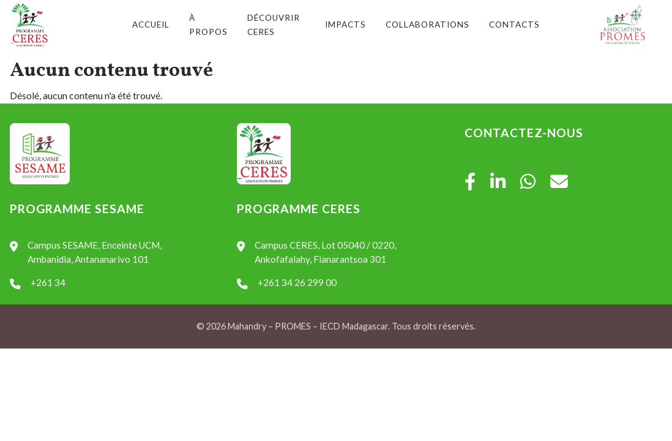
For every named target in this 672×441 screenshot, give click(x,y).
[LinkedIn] (498, 182)
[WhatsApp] (528, 182)
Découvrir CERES (273, 24)
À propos (208, 24)
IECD (329, 326)
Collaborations (427, 24)
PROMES (293, 326)
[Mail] (559, 182)
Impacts (345, 24)
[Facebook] (470, 182)
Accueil (151, 24)
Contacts (514, 24)
